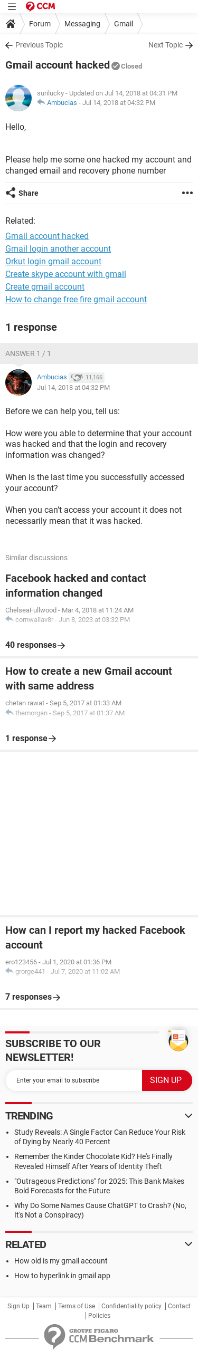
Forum (40, 24)
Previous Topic (39, 45)
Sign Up (18, 1306)
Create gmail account (44, 287)
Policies (99, 1315)
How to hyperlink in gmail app (62, 1275)
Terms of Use (76, 1306)
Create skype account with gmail (65, 274)
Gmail (123, 24)
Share (28, 193)
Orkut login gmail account (53, 261)
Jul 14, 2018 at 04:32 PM (118, 103)
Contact (179, 1306)
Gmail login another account (58, 249)
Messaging (82, 24)
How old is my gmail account (61, 1261)
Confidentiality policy (131, 1306)
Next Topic (165, 45)
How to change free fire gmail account (76, 299)
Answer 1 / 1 (28, 353)
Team (44, 1306)
